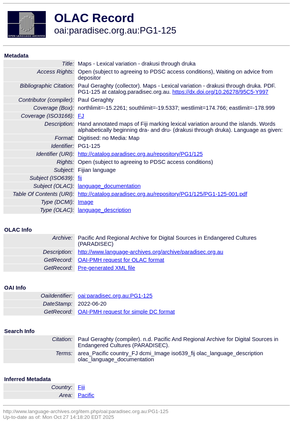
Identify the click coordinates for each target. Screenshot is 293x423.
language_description (104, 210)
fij (80, 178)
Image (85, 202)
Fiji (81, 387)
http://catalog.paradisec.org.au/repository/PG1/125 (140, 154)
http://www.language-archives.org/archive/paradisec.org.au (150, 252)
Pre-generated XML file (106, 268)
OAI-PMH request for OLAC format (121, 260)
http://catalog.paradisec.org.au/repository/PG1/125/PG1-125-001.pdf (162, 194)
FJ (81, 116)
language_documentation (109, 186)
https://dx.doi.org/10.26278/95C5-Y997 (220, 92)
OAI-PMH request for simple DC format (126, 312)
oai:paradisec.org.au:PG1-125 (115, 296)
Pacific (86, 395)
